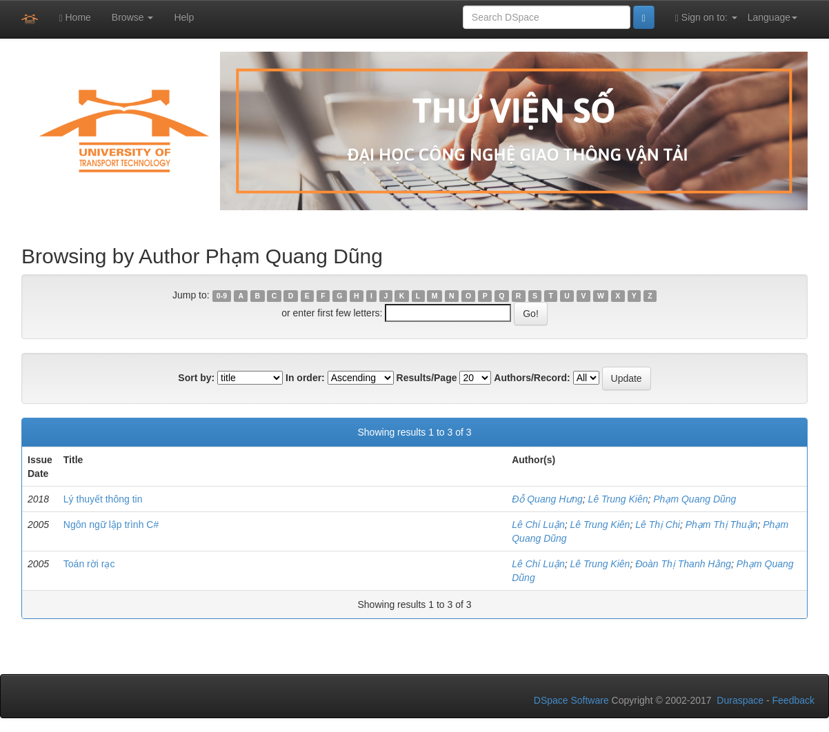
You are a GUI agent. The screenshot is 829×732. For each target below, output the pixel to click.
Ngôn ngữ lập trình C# (111, 524)
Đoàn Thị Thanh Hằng (683, 563)
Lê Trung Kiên (618, 499)
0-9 (222, 296)
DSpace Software (571, 700)
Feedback (793, 700)
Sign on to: (706, 17)
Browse (133, 17)
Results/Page (427, 377)
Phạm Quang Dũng (694, 499)
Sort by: (196, 377)
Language (772, 17)
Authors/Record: (532, 377)
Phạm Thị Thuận (722, 524)
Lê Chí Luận (538, 524)
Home (74, 17)
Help (184, 17)
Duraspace (740, 700)
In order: (305, 377)
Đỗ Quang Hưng (547, 499)
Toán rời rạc (89, 563)
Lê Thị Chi (657, 524)
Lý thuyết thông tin (103, 499)
